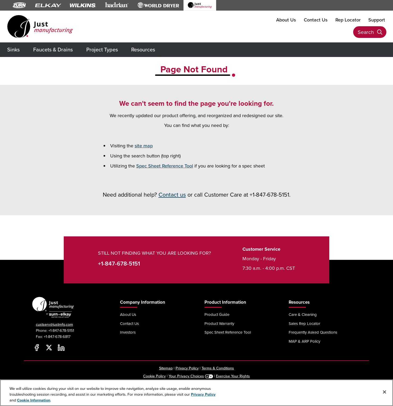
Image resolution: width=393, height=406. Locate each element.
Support (376, 19)
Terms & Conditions (218, 368)
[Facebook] (36, 347)
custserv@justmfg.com (54, 324)
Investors (128, 332)
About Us (286, 19)
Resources (143, 49)
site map (144, 145)
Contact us (172, 194)
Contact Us (315, 19)
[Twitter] (49, 347)
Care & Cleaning (303, 314)
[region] (196, 392)
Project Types (102, 49)
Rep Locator (348, 19)
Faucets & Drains (53, 49)
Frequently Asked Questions (313, 332)
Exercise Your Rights (233, 376)
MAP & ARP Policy (304, 341)
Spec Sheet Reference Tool (164, 165)
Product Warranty (219, 323)
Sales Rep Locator (304, 323)
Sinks (13, 49)
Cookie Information (33, 400)
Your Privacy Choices (186, 376)
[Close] (384, 392)
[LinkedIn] (61, 347)
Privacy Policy (187, 368)
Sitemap (166, 368)
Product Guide (216, 314)
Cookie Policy (154, 376)
